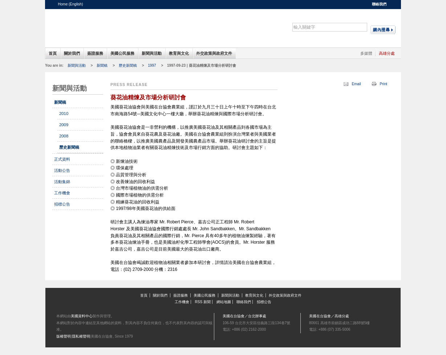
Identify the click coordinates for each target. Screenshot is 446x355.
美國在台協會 (114, 25)
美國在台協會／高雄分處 (329, 316)
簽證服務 (95, 53)
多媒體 (366, 53)
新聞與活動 (152, 53)
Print (383, 84)
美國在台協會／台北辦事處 (244, 316)
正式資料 (62, 159)
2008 (63, 136)
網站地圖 (223, 302)
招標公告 (62, 204)
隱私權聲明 (81, 336)
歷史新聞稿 (128, 65)
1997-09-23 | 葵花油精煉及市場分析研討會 (201, 65)
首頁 (53, 53)
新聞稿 (102, 65)
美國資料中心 (82, 316)
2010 (63, 113)
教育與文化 (179, 53)
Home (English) (70, 4)
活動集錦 (62, 181)
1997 (152, 65)
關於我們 (72, 53)
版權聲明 (63, 336)
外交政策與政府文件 (214, 53)
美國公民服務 (122, 53)
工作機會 (62, 193)
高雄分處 (387, 53)
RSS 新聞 (203, 302)
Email (356, 84)
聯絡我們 (379, 4)
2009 (63, 125)
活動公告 (62, 170)
